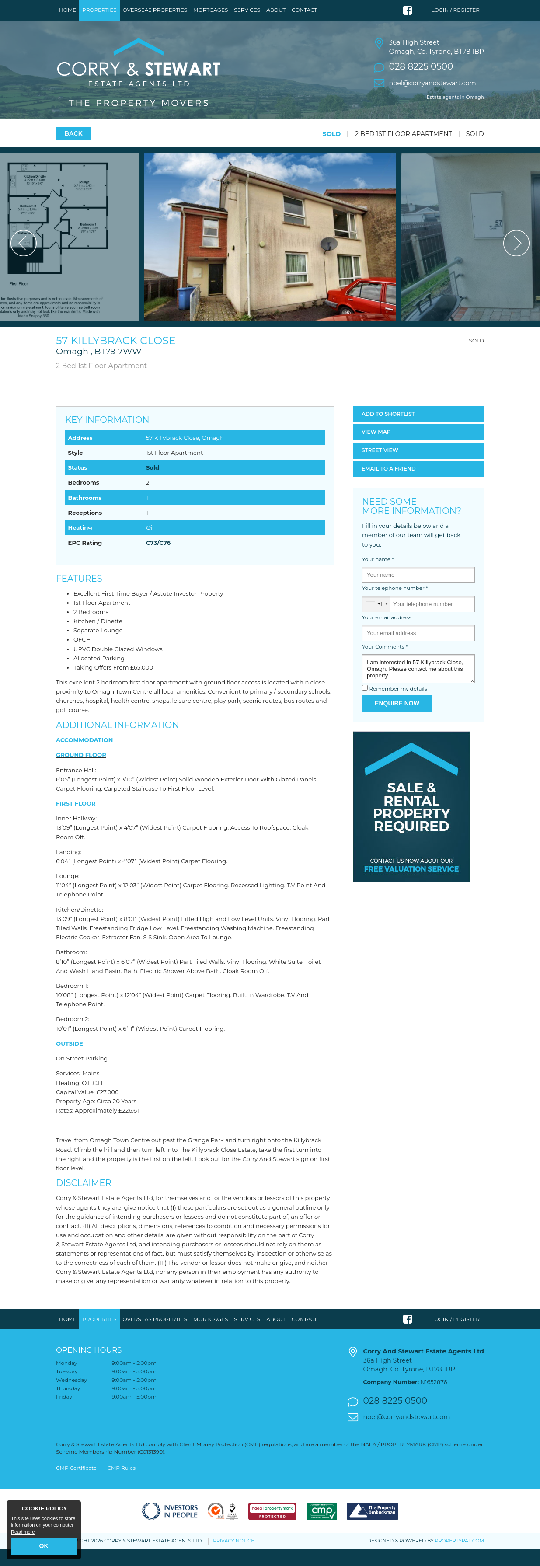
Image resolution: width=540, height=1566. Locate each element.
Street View (380, 467)
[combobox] (376, 621)
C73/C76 (158, 559)
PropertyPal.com (459, 1558)
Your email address (386, 635)
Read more (23, 1532)
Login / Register (456, 10)
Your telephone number (395, 606)
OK (44, 1545)
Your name (378, 576)
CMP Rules (121, 1485)
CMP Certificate (76, 1485)
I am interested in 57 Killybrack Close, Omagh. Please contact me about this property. (418, 685)
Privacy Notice (233, 1558)
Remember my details (398, 706)
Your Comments (385, 664)
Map (376, 449)
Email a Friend (389, 485)
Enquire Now (397, 720)
